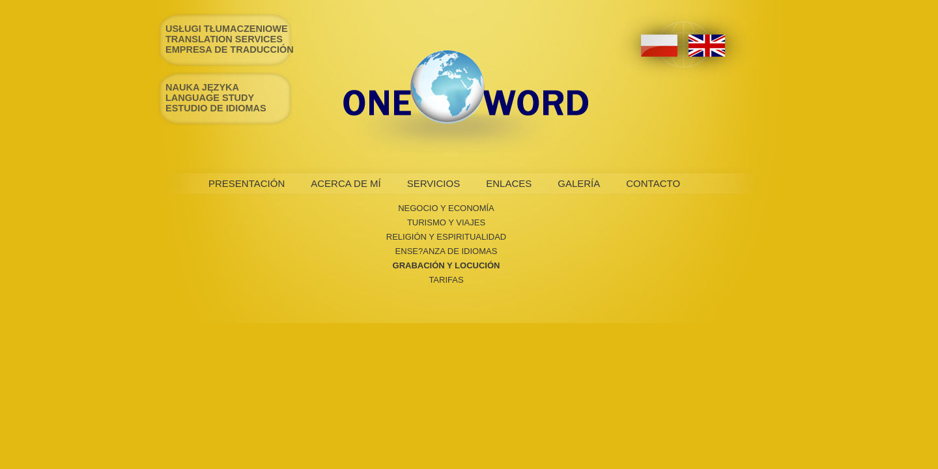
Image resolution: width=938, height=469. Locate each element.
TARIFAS (446, 280)
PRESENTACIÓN (246, 183)
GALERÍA (579, 183)
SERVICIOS (433, 183)
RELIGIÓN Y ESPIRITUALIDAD (446, 237)
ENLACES (509, 183)
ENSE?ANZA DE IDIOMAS (446, 251)
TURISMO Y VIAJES (446, 222)
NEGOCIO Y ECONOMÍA (446, 208)
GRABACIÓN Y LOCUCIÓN (446, 265)
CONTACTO (653, 183)
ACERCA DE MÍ (346, 183)
